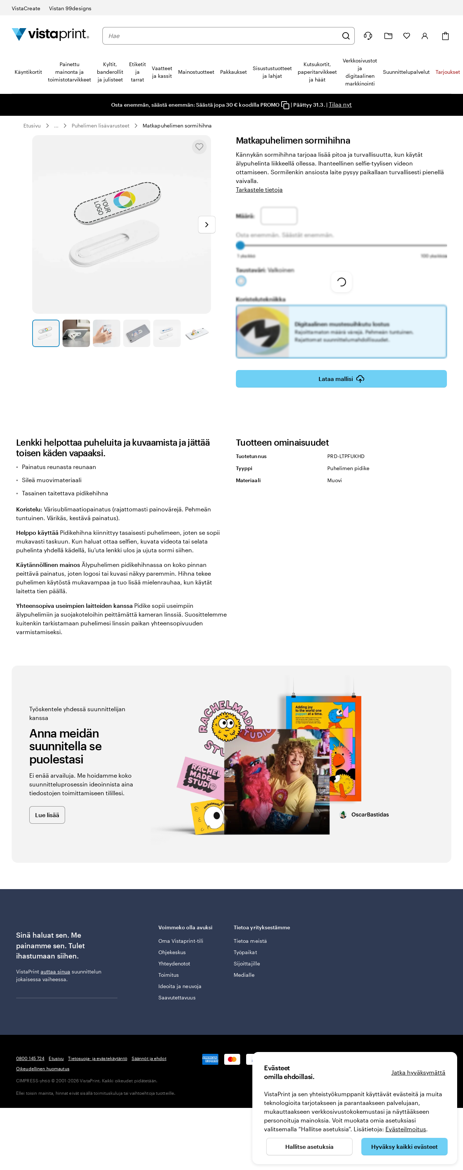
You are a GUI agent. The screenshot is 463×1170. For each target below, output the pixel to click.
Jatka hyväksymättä (418, 1072)
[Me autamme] (368, 36)
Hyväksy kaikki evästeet (404, 1146)
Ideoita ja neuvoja (180, 986)
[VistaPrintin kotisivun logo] (50, 35)
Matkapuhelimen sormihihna (177, 125)
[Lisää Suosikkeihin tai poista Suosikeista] (199, 147)
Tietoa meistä (250, 941)
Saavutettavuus (177, 997)
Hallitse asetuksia (309, 1146)
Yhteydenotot (174, 963)
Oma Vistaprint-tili (180, 941)
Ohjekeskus (172, 952)
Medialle (244, 975)
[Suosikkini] (406, 35)
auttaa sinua (55, 971)
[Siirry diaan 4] (137, 333)
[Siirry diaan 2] (76, 333)
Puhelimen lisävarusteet (101, 125)
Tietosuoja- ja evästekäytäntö (97, 1058)
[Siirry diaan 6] (197, 333)
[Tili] (425, 36)
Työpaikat (245, 952)
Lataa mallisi (342, 378)
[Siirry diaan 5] (167, 333)
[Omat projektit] (388, 36)
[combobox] (223, 35)
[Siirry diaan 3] (106, 333)
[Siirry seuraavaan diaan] (206, 224)
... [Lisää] (56, 126)
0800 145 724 (30, 1058)
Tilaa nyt (339, 104)
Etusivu (32, 125)
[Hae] (346, 35)
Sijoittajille (247, 963)
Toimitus (168, 975)
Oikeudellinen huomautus (42, 1068)
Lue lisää (47, 814)
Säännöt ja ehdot (149, 1058)
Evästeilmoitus (405, 1128)
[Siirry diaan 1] (46, 333)
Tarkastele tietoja (259, 189)
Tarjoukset (448, 72)
